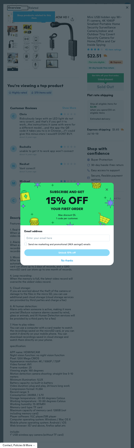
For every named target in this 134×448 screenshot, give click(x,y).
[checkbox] (25, 244)
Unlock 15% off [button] (67, 252)
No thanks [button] (67, 260)
